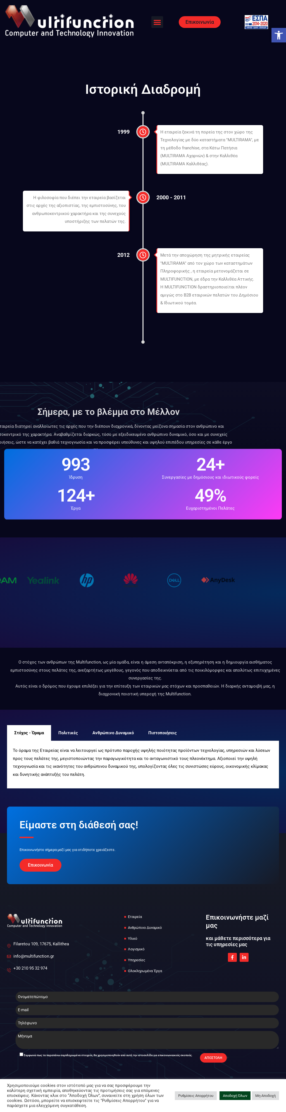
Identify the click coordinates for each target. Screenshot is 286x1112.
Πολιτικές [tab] (68, 732)
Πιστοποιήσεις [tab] (162, 732)
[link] (278, 35)
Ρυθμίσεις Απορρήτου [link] (195, 1096)
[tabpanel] (143, 764)
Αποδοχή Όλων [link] (235, 1096)
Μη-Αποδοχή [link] (265, 1096)
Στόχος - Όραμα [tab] (29, 732)
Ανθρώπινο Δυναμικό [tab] (113, 732)
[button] (157, 22)
